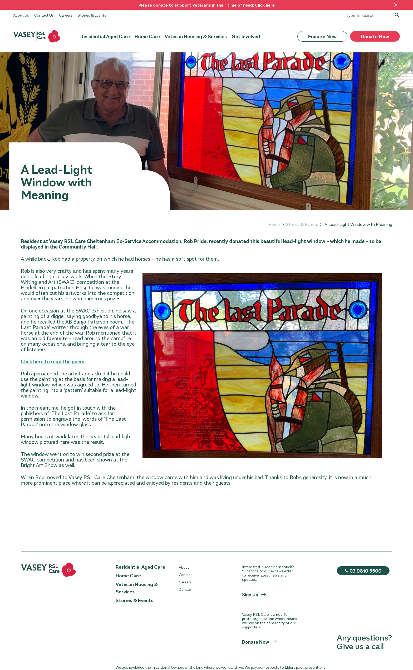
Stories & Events (92, 15)
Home (274, 224)
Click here (265, 5)
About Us (21, 15)
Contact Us (44, 15)
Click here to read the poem (53, 361)
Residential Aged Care (105, 36)
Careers (65, 15)
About (184, 567)
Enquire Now (322, 36)
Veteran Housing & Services (196, 36)
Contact (185, 574)
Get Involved (246, 36)
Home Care (147, 36)
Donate (185, 589)
